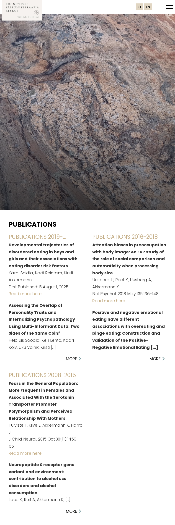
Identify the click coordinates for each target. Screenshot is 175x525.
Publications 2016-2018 (125, 237)
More (71, 359)
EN (148, 6)
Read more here (25, 294)
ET (140, 6)
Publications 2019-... (37, 237)
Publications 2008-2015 (42, 375)
